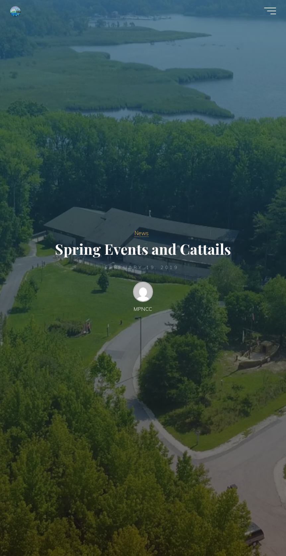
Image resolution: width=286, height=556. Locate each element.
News (141, 233)
